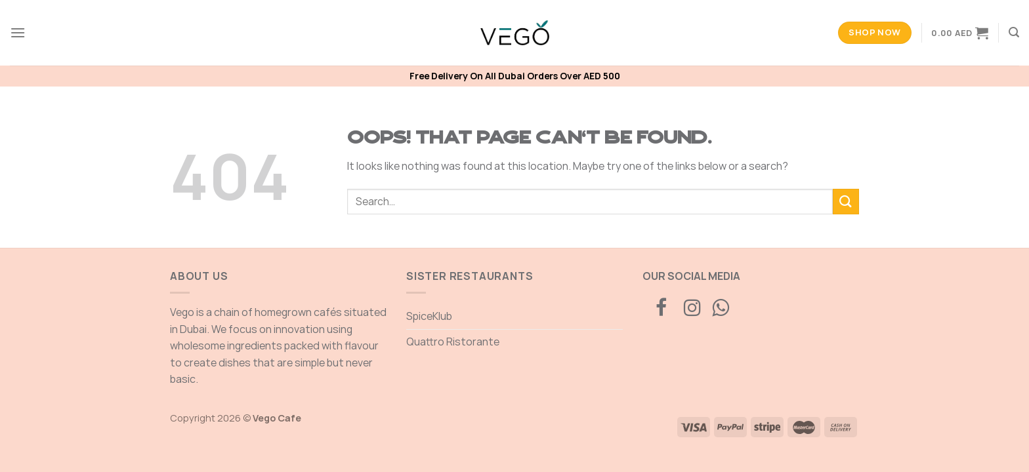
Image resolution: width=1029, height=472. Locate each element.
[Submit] (846, 201)
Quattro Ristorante (452, 341)
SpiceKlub (429, 316)
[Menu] (18, 32)
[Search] (1014, 32)
